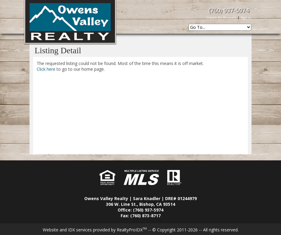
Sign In (246, 17)
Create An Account (221, 17)
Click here (46, 69)
